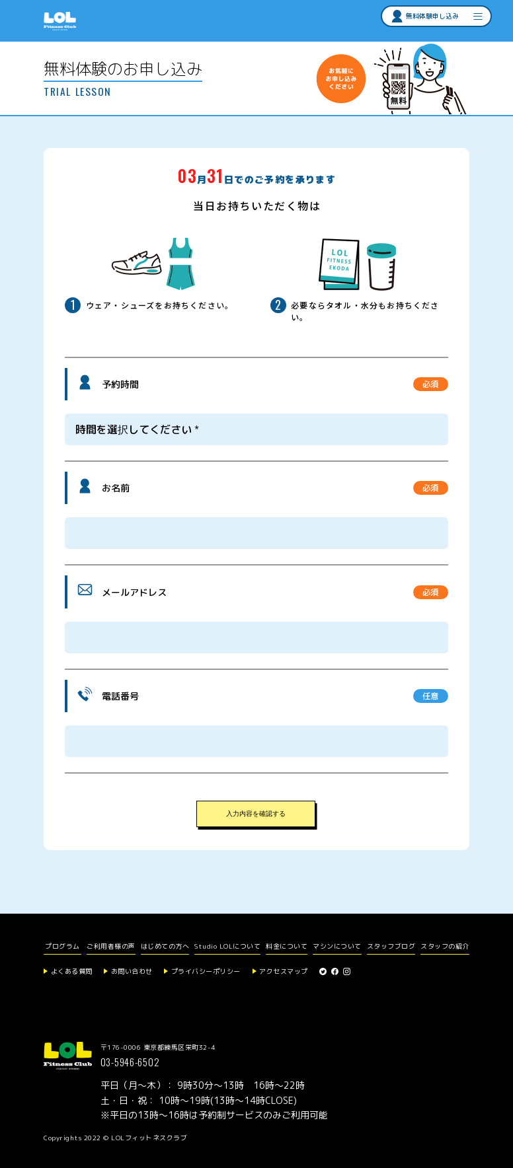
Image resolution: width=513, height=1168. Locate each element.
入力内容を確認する (256, 813)
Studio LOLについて (227, 946)
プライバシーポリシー (206, 971)
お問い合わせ (132, 971)
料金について (286, 946)
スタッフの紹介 (444, 946)
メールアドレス (134, 592)
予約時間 (120, 384)
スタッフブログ (391, 946)
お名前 (116, 488)
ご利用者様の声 (111, 946)
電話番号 (120, 696)
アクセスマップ (283, 971)
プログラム (62, 946)
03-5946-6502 (130, 1062)
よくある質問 (72, 971)
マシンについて (337, 946)
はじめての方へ (165, 946)
